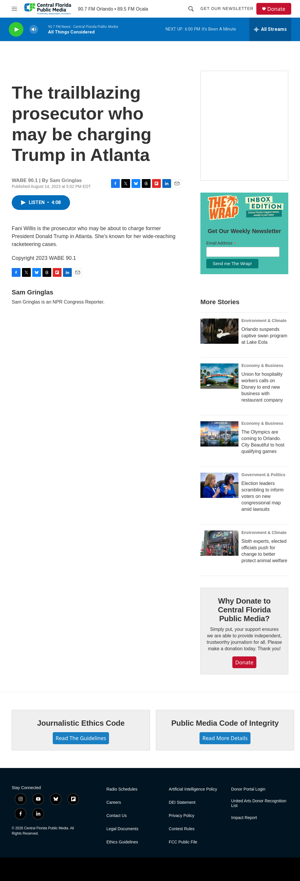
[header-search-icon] (191, 8)
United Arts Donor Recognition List (258, 803)
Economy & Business (262, 365)
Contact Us (116, 815)
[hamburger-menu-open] (14, 9)
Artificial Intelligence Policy (193, 789)
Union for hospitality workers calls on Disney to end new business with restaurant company (262, 387)
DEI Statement (182, 802)
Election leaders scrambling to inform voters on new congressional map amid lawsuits (262, 496)
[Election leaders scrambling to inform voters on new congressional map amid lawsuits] (219, 485)
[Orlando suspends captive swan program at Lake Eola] (219, 331)
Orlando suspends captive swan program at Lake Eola (264, 336)
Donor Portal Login (248, 789)
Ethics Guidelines (122, 842)
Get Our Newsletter (226, 8)
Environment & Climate (264, 320)
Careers (113, 802)
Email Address (221, 243)
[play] (16, 29)
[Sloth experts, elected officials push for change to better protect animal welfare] (219, 543)
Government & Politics (263, 474)
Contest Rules (182, 829)
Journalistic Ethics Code (81, 723)
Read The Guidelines (81, 738)
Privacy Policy (181, 815)
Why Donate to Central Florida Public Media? (244, 610)
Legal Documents (122, 829)
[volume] (34, 29)
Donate (276, 9)
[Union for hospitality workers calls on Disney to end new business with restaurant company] (219, 376)
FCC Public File (183, 842)
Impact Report (244, 818)
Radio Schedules (121, 789)
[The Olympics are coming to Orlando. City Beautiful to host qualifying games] (219, 434)
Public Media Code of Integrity (225, 723)
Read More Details (225, 738)
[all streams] (270, 29)
